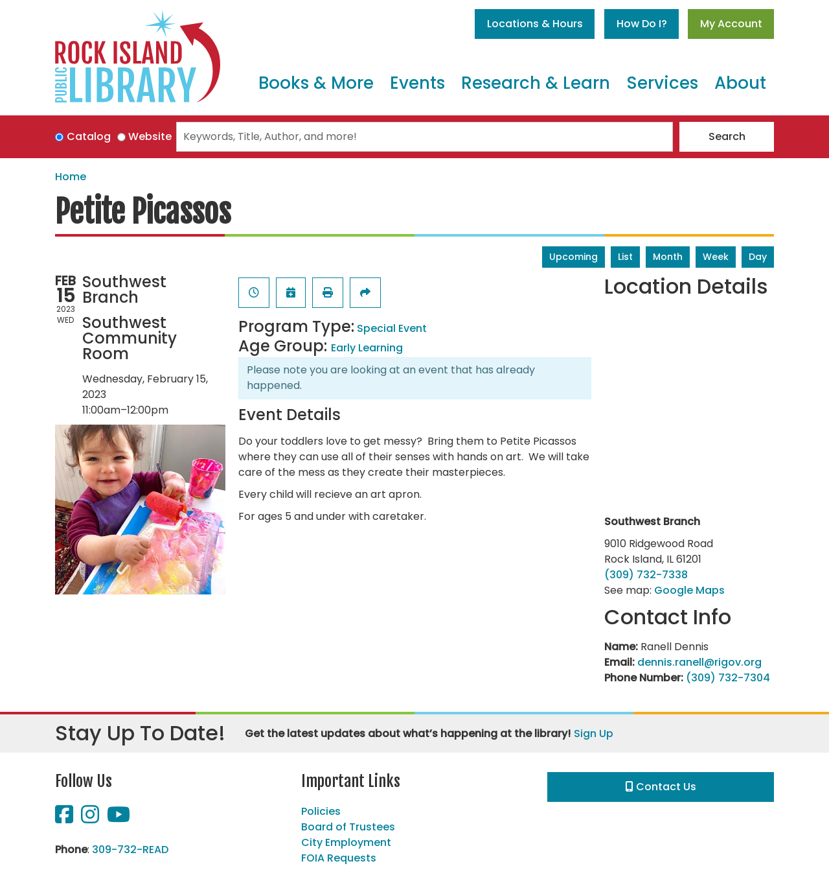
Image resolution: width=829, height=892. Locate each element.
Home (70, 176)
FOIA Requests (338, 858)
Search (727, 136)
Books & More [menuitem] (316, 83)
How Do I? (642, 23)
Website (150, 136)
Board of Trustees (348, 826)
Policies (321, 811)
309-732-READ (130, 849)
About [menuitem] (740, 83)
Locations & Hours (535, 23)
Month (668, 256)
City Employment (346, 842)
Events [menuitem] (417, 83)
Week (716, 256)
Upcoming (573, 256)
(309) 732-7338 (646, 574)
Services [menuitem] (662, 83)
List (625, 256)
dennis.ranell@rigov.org (699, 662)
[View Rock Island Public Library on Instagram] (91, 818)
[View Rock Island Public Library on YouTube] (118, 818)
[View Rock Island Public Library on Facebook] (65, 818)
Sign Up (593, 733)
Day (758, 256)
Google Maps (689, 590)
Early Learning (367, 347)
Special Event (392, 328)
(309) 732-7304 (728, 677)
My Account (731, 23)
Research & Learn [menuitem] (535, 83)
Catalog (89, 136)
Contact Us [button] (661, 786)
